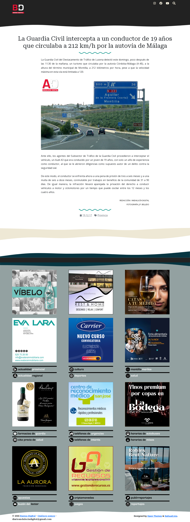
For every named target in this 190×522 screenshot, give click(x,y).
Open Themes (154, 516)
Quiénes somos (46, 516)
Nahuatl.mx (171, 516)
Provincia (103, 215)
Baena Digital (28, 516)
